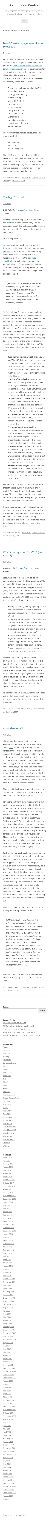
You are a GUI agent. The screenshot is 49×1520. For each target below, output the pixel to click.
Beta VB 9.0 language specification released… (23, 45)
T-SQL (5, 1107)
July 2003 (6, 1499)
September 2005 (9, 1416)
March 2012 (7, 1247)
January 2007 (8, 1365)
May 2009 (7, 1285)
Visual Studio (8, 1136)
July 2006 (6, 1384)
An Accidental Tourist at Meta (14, 1022)
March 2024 (7, 1157)
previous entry (33, 584)
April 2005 (7, 1432)
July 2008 (6, 1310)
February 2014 (8, 1215)
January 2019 (8, 1164)
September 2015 (9, 1199)
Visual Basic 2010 (38, 532)
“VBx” (11, 747)
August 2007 (8, 1342)
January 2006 (8, 1403)
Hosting (6, 1056)
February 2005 (8, 1438)
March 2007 (7, 1358)
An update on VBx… (15, 728)
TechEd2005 (7, 1114)
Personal (6, 1091)
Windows (6, 1143)
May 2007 (7, 1352)
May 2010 (7, 1275)
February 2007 (8, 1362)
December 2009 (9, 1279)
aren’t (14, 821)
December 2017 (9, 1180)
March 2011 (7, 1263)
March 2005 (7, 1435)
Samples (6, 1101)
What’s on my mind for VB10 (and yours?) (23, 553)
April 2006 (7, 1394)
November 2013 (9, 1224)
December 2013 (9, 1221)
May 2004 (7, 1467)
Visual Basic (26, 177)
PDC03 (5, 1082)
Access (5, 1047)
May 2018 (7, 1170)
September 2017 (9, 1186)
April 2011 (7, 1259)
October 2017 (8, 1183)
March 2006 (7, 1397)
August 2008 (8, 1307)
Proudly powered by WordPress (14, 1515)
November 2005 (9, 1409)
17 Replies (7, 735)
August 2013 (8, 1234)
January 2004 (8, 1480)
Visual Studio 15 (9, 1139)
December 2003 (9, 1483)
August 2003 (8, 1496)
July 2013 (6, 1237)
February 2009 (8, 1291)
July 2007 (6, 1346)
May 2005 (7, 1429)
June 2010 (7, 1272)
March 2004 (7, 1473)
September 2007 (9, 1339)
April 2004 (7, 1470)
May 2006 (7, 1390)
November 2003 (9, 1486)
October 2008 (8, 1301)
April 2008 (7, 1320)
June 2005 (7, 1425)
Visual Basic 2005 (9, 1127)
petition (6, 251)
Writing (6, 181)
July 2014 (6, 1205)
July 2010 (6, 1269)
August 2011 (8, 1253)
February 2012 (8, 1250)
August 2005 (8, 1419)
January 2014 (8, 1218)
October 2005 (8, 1413)
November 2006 (9, 1371)
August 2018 (8, 1167)
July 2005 (6, 1422)
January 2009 (8, 1295)
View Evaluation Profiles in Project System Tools (21, 1035)
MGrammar (7, 1072)
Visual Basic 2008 (38, 177)
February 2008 (8, 1326)
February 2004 (8, 1477)
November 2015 (9, 1195)
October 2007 (8, 1336)
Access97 (6, 1050)
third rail (10, 222)
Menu (25, 21)
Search (6, 1007)
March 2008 (7, 1323)
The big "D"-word (13, 197)
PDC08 (5, 1088)
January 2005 (8, 1441)
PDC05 (5, 1085)
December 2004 (9, 1445)
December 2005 (9, 1406)
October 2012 (8, 1243)
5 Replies (6, 53)
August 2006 (8, 1381)
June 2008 (7, 1314)
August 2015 (8, 1202)
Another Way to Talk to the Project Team (19, 1032)
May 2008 (7, 1317)
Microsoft (7, 1075)
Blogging (6, 1053)
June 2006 (7, 1387)
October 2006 (8, 1374)
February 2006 (8, 1400)
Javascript (7, 1059)
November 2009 (9, 1282)
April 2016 (7, 1189)
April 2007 (7, 1355)
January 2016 (8, 1192)
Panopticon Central (25, 5)
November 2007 (9, 1333)
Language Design (9, 1063)
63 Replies (7, 562)
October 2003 (8, 1489)
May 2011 (7, 1256)
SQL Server (7, 1104)
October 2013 (8, 1227)
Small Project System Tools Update (16, 1029)
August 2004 (8, 1457)
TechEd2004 (7, 1111)
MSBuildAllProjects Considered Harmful (18, 1026)
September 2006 (9, 1378)
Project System (9, 1095)
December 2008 (9, 1298)
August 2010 (8, 1266)
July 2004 (6, 1461)
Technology (7, 1117)
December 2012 (9, 1240)
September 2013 (9, 1231)
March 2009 (7, 1288)
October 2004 (8, 1451)
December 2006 (9, 1368)
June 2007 (7, 1349)
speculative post (26, 210)
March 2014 (7, 1211)
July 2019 (6, 1160)
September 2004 (9, 1454)
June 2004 (7, 1464)
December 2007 (9, 1330)
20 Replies (7, 203)
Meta (5, 1069)
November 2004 (9, 1448)
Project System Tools (11, 1098)
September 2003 (9, 1493)
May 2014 (7, 1208)
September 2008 (9, 1304)
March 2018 (7, 1176)
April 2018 (7, 1173)
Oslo (5, 1079)
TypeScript (7, 1120)
